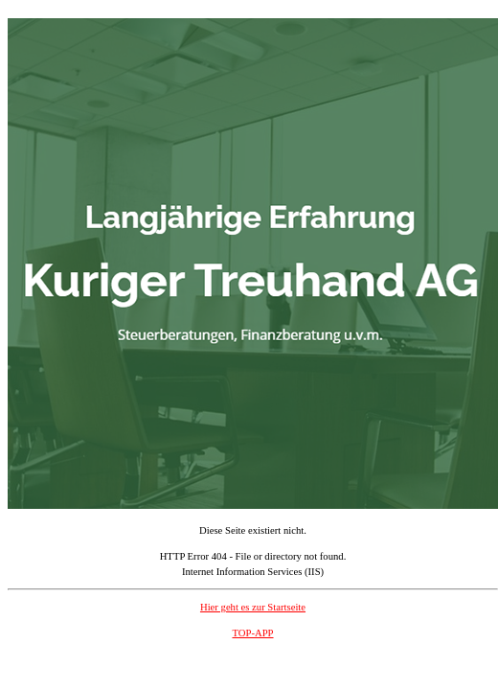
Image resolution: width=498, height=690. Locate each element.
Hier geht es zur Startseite (253, 607)
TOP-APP (252, 633)
